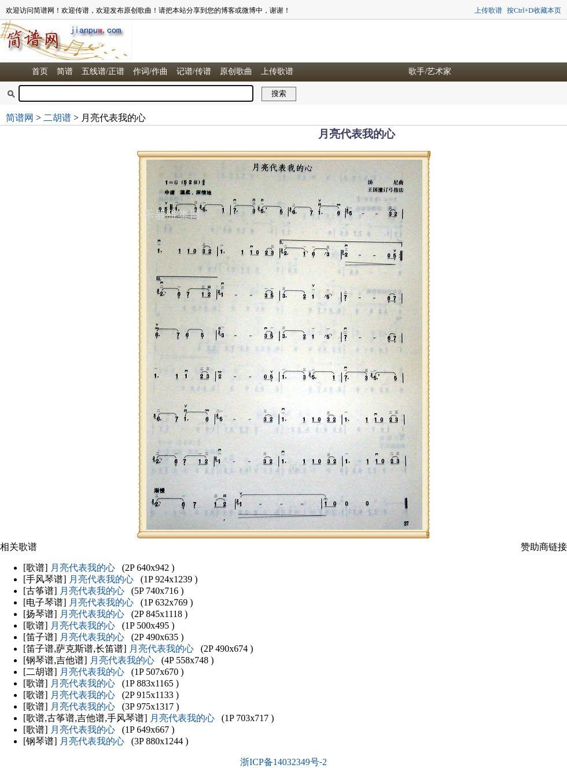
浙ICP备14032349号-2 (283, 762)
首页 (40, 71)
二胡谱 (57, 118)
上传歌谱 (488, 10)
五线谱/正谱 (103, 71)
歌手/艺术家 (429, 71)
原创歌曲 (236, 71)
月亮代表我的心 (82, 568)
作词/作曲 (150, 71)
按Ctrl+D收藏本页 (534, 10)
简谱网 (20, 118)
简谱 (65, 71)
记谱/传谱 (193, 71)
